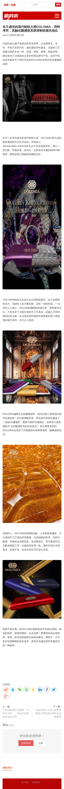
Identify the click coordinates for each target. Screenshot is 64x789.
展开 (58, 14)
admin (6, 35)
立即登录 (26, 743)
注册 (40, 743)
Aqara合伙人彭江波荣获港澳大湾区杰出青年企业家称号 (48, 713)
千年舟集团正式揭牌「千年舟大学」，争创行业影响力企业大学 (16, 713)
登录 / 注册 (10, 5)
